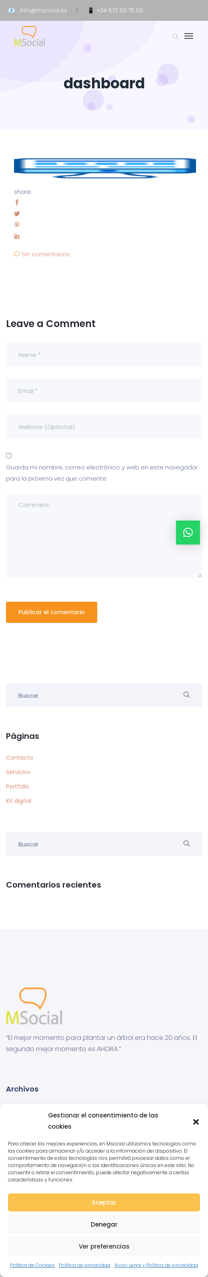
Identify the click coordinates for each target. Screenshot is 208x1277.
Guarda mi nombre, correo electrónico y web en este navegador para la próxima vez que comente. (102, 473)
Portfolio (17, 786)
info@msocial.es (43, 10)
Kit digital (18, 801)
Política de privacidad (84, 1265)
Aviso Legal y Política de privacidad (156, 1265)
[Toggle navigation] (189, 40)
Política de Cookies (32, 1265)
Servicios (18, 772)
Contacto (19, 758)
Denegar (104, 1224)
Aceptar (104, 1202)
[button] (196, 1121)
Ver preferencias (104, 1246)
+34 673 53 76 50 (119, 10)
